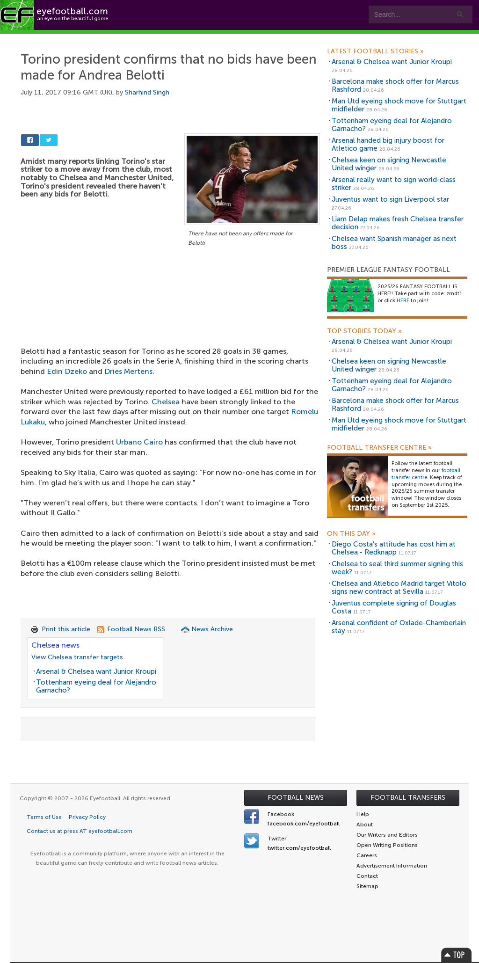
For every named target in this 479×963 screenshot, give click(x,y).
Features (139, 38)
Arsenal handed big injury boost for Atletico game (388, 144)
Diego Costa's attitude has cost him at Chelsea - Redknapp (394, 548)
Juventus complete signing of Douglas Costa (394, 607)
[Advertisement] (170, 317)
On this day (351, 534)
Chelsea (166, 401)
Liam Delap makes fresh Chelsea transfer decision (398, 223)
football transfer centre (426, 474)
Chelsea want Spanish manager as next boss (394, 242)
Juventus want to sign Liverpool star (390, 199)
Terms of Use (44, 817)
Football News (296, 798)
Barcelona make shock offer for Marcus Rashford (395, 85)
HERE (403, 301)
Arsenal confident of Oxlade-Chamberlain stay (399, 627)
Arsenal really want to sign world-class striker (394, 183)
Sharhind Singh (147, 92)
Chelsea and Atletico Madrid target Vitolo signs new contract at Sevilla (399, 587)
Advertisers (349, 38)
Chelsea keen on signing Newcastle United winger (389, 164)
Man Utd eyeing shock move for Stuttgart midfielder (399, 105)
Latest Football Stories (375, 51)
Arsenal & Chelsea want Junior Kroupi (96, 671)
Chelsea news (55, 645)
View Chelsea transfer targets (77, 657)
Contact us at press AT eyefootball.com (79, 831)
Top (456, 955)
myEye (240, 38)
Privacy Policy (87, 817)
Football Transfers (407, 798)
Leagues (190, 38)
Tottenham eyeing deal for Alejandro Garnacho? (96, 686)
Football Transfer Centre (379, 447)
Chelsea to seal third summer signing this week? (397, 568)
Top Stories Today (364, 331)
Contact (292, 38)
